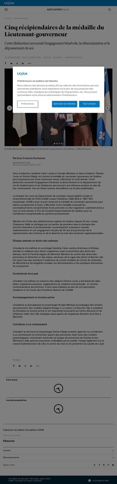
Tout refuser (89, 104)
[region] (58, 90)
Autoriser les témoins (65, 104)
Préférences (27, 104)
